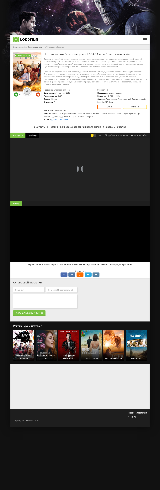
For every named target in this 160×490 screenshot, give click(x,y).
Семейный (63, 119)
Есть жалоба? (139, 135)
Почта (133, 416)
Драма (54, 119)
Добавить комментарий (29, 313)
